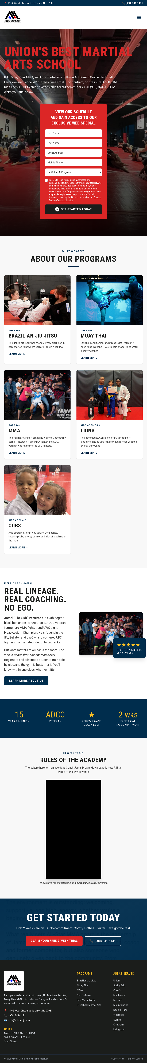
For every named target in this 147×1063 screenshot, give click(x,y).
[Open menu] (139, 17)
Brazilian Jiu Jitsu (86, 980)
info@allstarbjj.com (19, 1020)
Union (116, 980)
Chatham (118, 1024)
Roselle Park (120, 1010)
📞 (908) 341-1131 (132, 3)
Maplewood (119, 995)
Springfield (119, 985)
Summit (117, 1019)
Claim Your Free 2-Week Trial (54, 940)
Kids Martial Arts (86, 1000)
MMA (80, 990)
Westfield (118, 1014)
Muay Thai (82, 985)
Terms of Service (65, 200)
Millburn (117, 1000)
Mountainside (120, 1005)
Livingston (119, 1029)
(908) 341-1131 (17, 1015)
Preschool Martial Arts (89, 1005)
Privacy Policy (117, 1059)
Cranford (118, 990)
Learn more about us (26, 680)
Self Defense (84, 995)
